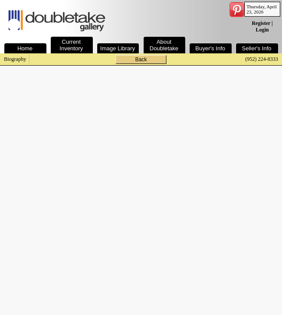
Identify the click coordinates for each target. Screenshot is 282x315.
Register (261, 23)
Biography (15, 59)
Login (262, 30)
